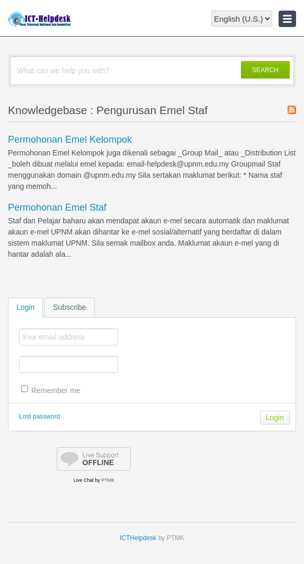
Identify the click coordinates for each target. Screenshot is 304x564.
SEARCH (265, 70)
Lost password (39, 416)
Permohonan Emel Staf (57, 207)
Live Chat (84, 480)
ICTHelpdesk (138, 538)
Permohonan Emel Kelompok (70, 139)
